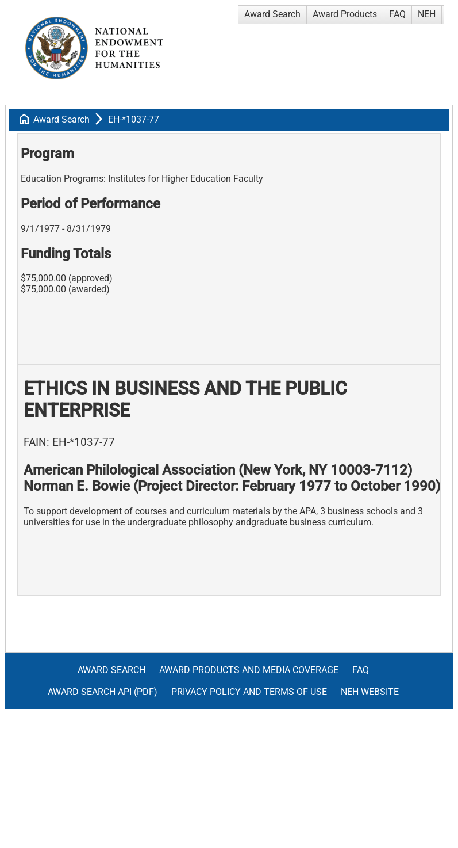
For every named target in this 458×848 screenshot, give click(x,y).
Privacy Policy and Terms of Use (249, 691)
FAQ (397, 14)
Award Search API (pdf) (102, 691)
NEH (427, 14)
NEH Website (370, 691)
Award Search (272, 14)
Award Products (345, 14)
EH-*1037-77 (133, 119)
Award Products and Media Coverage (248, 669)
